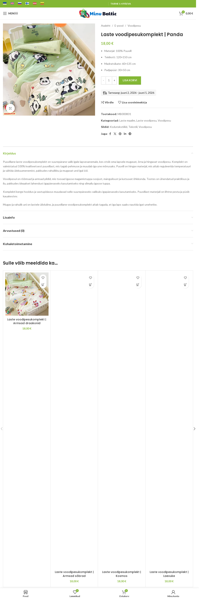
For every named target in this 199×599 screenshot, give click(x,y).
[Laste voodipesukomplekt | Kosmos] (121, 420)
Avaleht (105, 25)
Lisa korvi (130, 80)
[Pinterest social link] (120, 134)
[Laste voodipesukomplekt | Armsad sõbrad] (74, 420)
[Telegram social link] (130, 134)
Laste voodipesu (146, 120)
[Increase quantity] (114, 80)
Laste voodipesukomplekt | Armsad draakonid (26, 321)
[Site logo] (98, 13)
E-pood (119, 25)
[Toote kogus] (109, 80)
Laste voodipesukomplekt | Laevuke (169, 574)
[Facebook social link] (110, 134)
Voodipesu (134, 25)
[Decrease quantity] (103, 80)
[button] (43, 284)
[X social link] (115, 134)
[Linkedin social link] (125, 134)
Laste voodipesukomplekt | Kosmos (121, 574)
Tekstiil (132, 126)
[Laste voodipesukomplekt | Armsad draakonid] (27, 294)
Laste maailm (127, 120)
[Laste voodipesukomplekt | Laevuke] (169, 420)
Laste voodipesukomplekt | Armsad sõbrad (74, 574)
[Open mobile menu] (10, 13)
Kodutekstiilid (118, 126)
